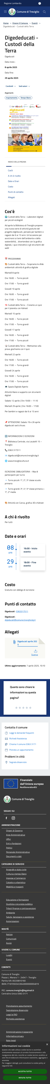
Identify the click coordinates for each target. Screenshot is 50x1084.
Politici (9, 847)
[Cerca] (44, 11)
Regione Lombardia (12, 3)
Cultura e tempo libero (16, 873)
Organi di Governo (14, 830)
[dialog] (25, 1063)
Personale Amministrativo (18, 852)
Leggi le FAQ (11, 1014)
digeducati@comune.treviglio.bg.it (20, 620)
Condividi (11, 86)
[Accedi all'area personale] (39, 3)
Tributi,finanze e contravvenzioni (21, 908)
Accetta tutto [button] (25, 1071)
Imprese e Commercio (16, 878)
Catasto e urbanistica (15, 882)
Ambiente (10, 912)
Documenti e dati (14, 856)
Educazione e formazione (17, 899)
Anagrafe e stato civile (16, 869)
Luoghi (9, 955)
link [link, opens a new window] (11, 1066)
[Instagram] (13, 818)
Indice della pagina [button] (17, 161)
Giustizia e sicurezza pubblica (19, 904)
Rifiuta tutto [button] (25, 1078)
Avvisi (9, 943)
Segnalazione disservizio (17, 1010)
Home (6, 23)
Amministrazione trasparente (19, 1031)
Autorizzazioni (12, 921)
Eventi (35, 23)
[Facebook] (6, 818)
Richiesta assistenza (15, 1018)
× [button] (47, 1045)
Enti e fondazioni (13, 843)
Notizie (9, 934)
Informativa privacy (15, 1036)
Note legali (11, 1040)
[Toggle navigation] (5, 11)
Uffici (8, 839)
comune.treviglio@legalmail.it (20, 990)
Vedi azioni (25, 86)
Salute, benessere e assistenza (20, 917)
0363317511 (22, 611)
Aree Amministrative (15, 834)
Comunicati (11, 938)
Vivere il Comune (20, 23)
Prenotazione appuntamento (19, 1006)
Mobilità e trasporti (14, 886)
